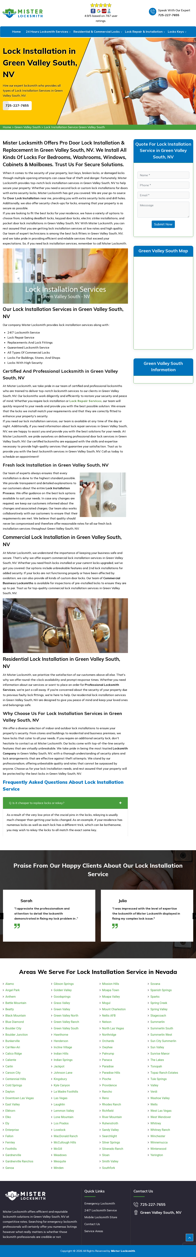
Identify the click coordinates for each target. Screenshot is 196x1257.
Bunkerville (12, 1041)
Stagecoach (158, 1015)
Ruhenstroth (110, 1123)
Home (16, 31)
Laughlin (59, 1104)
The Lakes (157, 1060)
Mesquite (60, 1161)
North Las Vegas (113, 1028)
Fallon (9, 1136)
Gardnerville (13, 1155)
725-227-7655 (168, 15)
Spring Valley (158, 1009)
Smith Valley (110, 1161)
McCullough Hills (65, 1142)
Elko (8, 1117)
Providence (109, 1085)
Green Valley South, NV (160, 1212)
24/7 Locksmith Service (100, 1210)
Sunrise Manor (159, 1053)
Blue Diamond (14, 1022)
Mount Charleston (114, 1009)
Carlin (9, 1066)
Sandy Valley (110, 1130)
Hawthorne (61, 1034)
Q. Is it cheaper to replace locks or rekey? (65, 803)
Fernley (10, 1142)
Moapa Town (110, 990)
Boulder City (13, 1028)
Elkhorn (10, 1110)
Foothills (11, 1149)
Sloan (106, 1155)
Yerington (156, 1155)
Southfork (108, 1168)
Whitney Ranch (160, 1130)
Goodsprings (62, 996)
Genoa (9, 1168)
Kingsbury (60, 1079)
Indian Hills (61, 1053)
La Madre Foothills (66, 1091)
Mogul (106, 1003)
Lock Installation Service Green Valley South (74, 127)
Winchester (157, 1136)
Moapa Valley (111, 996)
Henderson (61, 1041)
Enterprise (12, 1130)
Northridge (109, 1034)
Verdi (153, 1091)
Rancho (107, 1091)
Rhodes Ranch (111, 1104)
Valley (154, 1085)
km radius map (163, 302)
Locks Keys (176, 31)
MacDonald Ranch (66, 1136)
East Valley (12, 1104)
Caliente (10, 1060)
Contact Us (92, 1224)
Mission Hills (110, 984)
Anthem (10, 996)
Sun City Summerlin (163, 1041)
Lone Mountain (63, 1117)
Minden (59, 1168)
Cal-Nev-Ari (12, 1047)
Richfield (107, 1110)
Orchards (108, 1041)
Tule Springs (158, 1079)
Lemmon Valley (64, 1110)
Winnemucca (159, 1142)
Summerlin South (161, 1028)
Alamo (9, 984)
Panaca (107, 1060)
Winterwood (158, 1149)
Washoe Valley (160, 1098)
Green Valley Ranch (66, 1022)
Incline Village (63, 1047)
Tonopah (156, 1066)
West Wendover (160, 1117)
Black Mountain (15, 1015)
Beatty (9, 1009)
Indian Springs (63, 1060)
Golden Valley (63, 990)
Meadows (60, 1155)
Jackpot (59, 1066)
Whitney (155, 1123)
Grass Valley (62, 1003)
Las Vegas (60, 1098)
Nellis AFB (109, 1015)
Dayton (10, 1091)
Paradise (108, 1066)
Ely (7, 1123)
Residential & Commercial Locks (96, 31)
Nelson (106, 1022)
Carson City (13, 1072)
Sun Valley (157, 1047)
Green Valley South (27, 127)
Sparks (154, 996)
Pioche (106, 1079)
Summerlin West (161, 1034)
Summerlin (157, 1022)
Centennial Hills (15, 1079)
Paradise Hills (111, 1072)
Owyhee (107, 1047)
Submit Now (163, 224)
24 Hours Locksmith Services (47, 31)
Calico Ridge (13, 1053)
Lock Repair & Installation (144, 31)
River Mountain (112, 1117)
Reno (105, 1098)
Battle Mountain (15, 1003)
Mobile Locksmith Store (100, 1217)
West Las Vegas (161, 1110)
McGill (58, 1149)
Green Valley (62, 1009)
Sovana (155, 984)
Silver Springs (111, 1142)
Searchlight (109, 1136)
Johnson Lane (63, 1072)
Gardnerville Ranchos (19, 1161)
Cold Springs (13, 1085)
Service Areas (93, 1231)
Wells (153, 1104)
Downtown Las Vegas (19, 1098)
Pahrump (108, 1053)
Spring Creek (158, 1003)
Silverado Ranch (112, 1149)
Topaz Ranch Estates (164, 1072)
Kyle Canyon (62, 1085)
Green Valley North (66, 1015)
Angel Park (12, 990)
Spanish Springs (161, 990)
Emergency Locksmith (99, 1203)
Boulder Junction (16, 1034)
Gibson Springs (64, 984)
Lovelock (59, 1130)
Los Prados (61, 1123)
